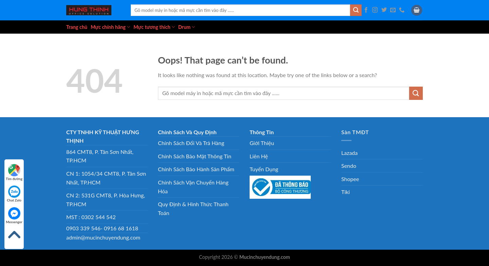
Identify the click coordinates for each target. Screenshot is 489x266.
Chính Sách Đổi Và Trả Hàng (191, 143)
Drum (186, 27)
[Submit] (356, 10)
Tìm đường (14, 172)
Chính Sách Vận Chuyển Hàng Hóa (193, 186)
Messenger (14, 215)
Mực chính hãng (110, 27)
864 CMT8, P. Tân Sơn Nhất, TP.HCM (99, 156)
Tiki (345, 192)
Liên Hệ (259, 156)
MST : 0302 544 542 (91, 217)
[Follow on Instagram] (375, 10)
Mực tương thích (154, 27)
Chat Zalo (14, 193)
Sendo (348, 165)
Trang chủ (76, 27)
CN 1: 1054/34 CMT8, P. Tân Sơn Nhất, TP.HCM (106, 177)
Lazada (349, 152)
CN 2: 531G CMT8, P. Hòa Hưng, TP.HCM (105, 199)
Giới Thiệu (262, 143)
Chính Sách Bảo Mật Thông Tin (194, 156)
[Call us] (401, 10)
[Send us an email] (393, 10)
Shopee (350, 179)
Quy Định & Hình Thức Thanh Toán (193, 208)
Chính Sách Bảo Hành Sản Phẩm (196, 169)
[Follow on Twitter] (384, 10)
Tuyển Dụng (264, 169)
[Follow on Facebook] (366, 10)
